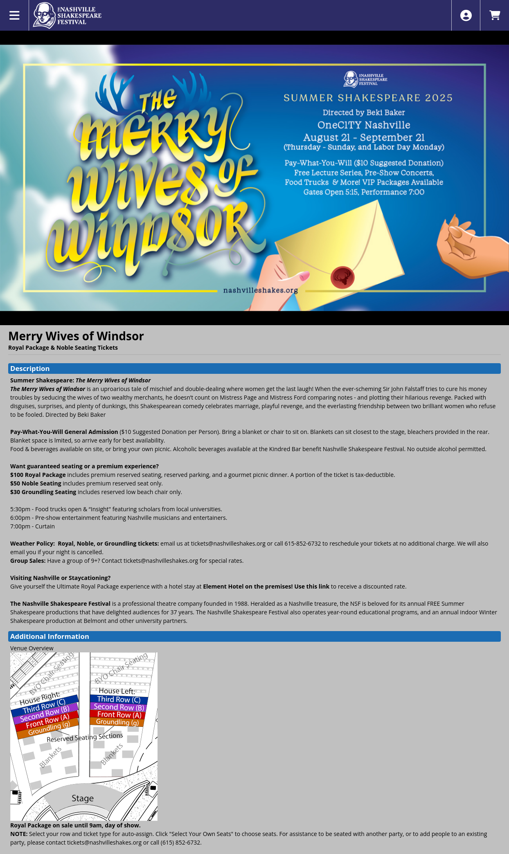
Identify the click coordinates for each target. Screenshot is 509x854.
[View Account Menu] (465, 15)
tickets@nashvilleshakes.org (228, 543)
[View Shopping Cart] (494, 15)
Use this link (311, 586)
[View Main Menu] (14, 15)
